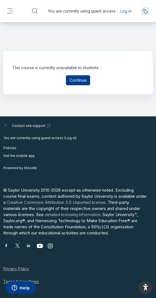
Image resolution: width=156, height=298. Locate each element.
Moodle (30, 168)
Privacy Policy (16, 268)
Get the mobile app (19, 156)
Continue (78, 80)
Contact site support (31, 126)
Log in (126, 11)
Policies (9, 148)
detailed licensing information (72, 214)
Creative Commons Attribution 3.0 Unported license (56, 202)
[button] (34, 11)
